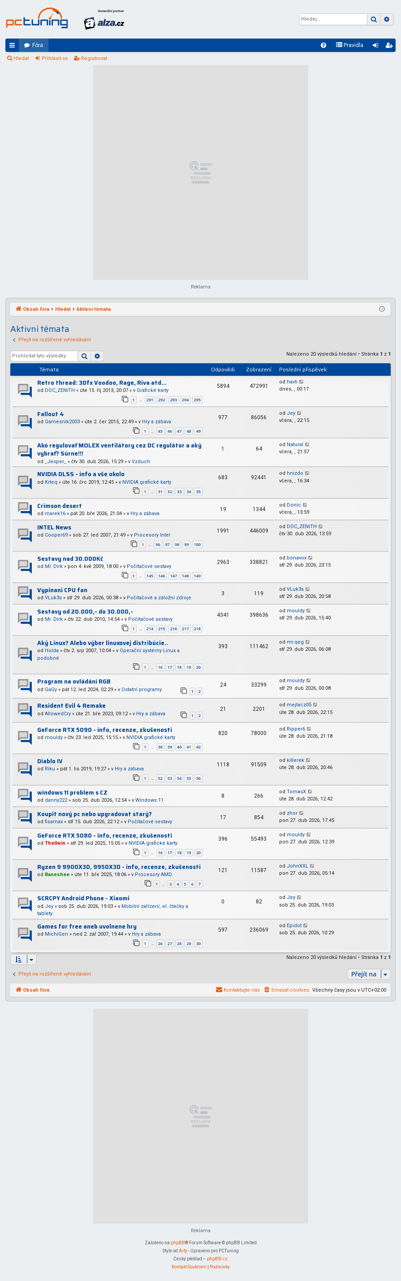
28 (179, 943)
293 (173, 400)
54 (179, 778)
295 (197, 400)
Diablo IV (50, 761)
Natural (295, 444)
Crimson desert (59, 506)
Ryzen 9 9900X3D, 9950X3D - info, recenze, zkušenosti (119, 867)
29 (188, 943)
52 (160, 778)
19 (188, 667)
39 (170, 747)
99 (186, 544)
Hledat (21, 58)
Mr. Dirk (54, 566)
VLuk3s (53, 598)
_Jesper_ (55, 461)
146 (161, 576)
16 (160, 667)
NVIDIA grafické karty (146, 482)
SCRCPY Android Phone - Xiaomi (83, 898)
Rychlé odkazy (14, 47)
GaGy (51, 689)
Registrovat (94, 58)
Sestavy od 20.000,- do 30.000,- (85, 611)
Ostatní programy (141, 689)
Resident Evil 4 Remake (71, 705)
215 (161, 629)
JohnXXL (297, 866)
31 (160, 491)
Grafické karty (152, 390)
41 (188, 747)
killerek (295, 760)
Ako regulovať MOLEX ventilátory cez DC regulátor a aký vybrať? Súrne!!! (119, 450)
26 (160, 943)
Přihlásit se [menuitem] (377, 47)
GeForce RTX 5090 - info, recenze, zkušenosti (104, 730)
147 (173, 576)
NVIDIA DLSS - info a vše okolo (81, 474)
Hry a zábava (156, 422)
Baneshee (57, 874)
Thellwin (55, 843)
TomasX (296, 792)
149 (197, 576)
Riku (50, 769)
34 (188, 491)
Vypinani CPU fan (62, 590)
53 (170, 778)
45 (160, 431)
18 (179, 667)
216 (173, 629)
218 (197, 629)
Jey (291, 413)
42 (198, 747)
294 (185, 400)
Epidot (294, 926)
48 (188, 431)
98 (177, 544)
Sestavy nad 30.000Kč (70, 558)
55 (188, 778)
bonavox (296, 558)
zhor (292, 813)
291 (150, 400)
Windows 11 (149, 800)
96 (157, 544)
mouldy (296, 611)
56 (198, 778)
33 (179, 491)
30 (198, 943)
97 (167, 544)
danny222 (56, 800)
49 (198, 431)
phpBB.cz (217, 1258)
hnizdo (295, 473)
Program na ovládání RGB (74, 681)
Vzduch (141, 461)
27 (170, 943)
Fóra (37, 45)
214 (150, 629)
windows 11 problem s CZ (72, 792)
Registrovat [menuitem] (391, 47)
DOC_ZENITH (60, 390)
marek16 (55, 513)
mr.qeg (295, 642)
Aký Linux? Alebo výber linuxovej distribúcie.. (102, 643)
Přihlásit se (55, 58)
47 (179, 431)
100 (197, 544)
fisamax (54, 822)
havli (292, 382)
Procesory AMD (153, 874)
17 (170, 667)
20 (198, 667)
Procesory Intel (152, 535)
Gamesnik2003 (62, 422)
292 (161, 400)
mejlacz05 (299, 705)
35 (198, 491)
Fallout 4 (50, 414)
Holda (52, 650)
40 (179, 747)
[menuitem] (323, 45)
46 (170, 431)
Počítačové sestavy (149, 566)
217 (185, 629)
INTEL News (54, 527)
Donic (294, 505)
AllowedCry (58, 714)
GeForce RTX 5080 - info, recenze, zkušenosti (104, 835)
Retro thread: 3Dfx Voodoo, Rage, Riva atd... (102, 382)
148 (185, 576)
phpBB (178, 1242)
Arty (183, 1250)
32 (170, 491)
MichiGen (56, 934)
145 (150, 576)
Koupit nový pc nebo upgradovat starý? (94, 814)
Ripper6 (296, 729)
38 (160, 747)
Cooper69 (56, 535)
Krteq (51, 482)
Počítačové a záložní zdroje (159, 598)
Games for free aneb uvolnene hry (87, 926)
